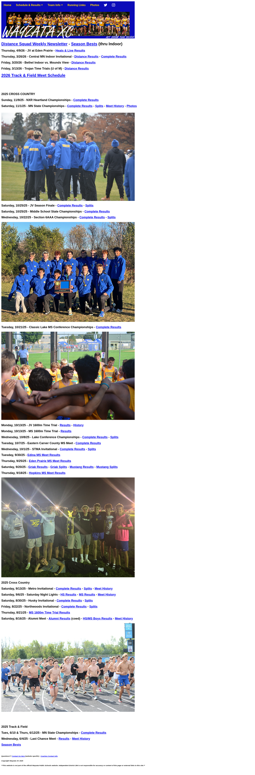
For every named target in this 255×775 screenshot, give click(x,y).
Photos (94, 5)
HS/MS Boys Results (97, 618)
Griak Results (38, 467)
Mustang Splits (107, 467)
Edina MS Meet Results (43, 455)
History (78, 425)
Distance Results (86, 56)
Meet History (115, 106)
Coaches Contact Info (49, 756)
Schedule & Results (29, 5)
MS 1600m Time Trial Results (49, 612)
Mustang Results (82, 467)
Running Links (77, 5)
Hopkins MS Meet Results (47, 473)
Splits (99, 106)
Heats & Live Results (70, 50)
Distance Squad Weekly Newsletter (34, 44)
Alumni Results (59, 618)
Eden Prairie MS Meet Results (50, 461)
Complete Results (113, 56)
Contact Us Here (18, 756)
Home (7, 5)
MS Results (87, 594)
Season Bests (84, 44)
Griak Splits (58, 467)
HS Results (68, 594)
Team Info (55, 5)
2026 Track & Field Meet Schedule (33, 75)
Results (65, 425)
